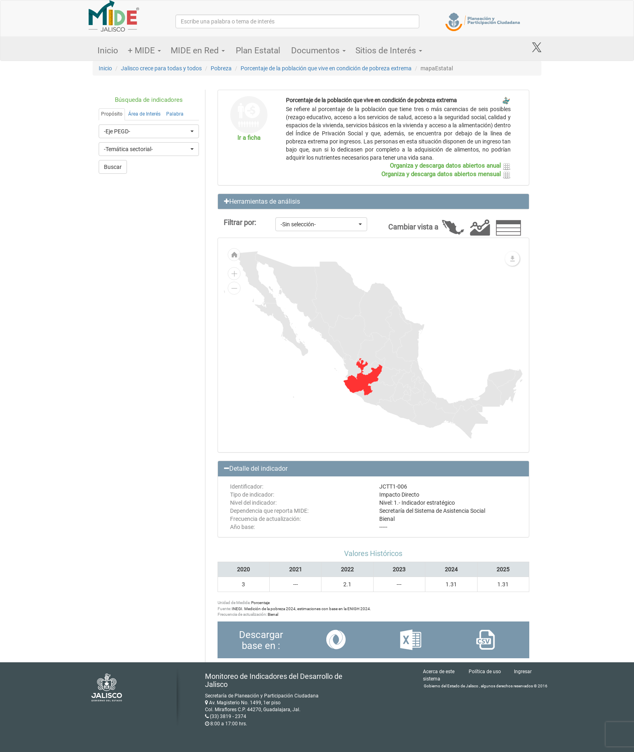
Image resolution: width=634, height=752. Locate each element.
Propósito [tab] (112, 114)
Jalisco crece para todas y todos (161, 68)
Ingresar (523, 671)
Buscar (113, 167)
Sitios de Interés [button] (388, 50)
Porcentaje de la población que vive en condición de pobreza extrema (326, 68)
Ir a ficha (248, 137)
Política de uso (485, 671)
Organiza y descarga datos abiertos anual (450, 165)
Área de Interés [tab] (144, 114)
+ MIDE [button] (144, 50)
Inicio (107, 50)
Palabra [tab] (175, 114)
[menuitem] (363, 377)
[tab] (373, 201)
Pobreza (221, 68)
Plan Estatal (258, 50)
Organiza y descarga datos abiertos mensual (446, 174)
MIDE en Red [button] (198, 50)
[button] (373, 201)
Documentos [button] (318, 50)
